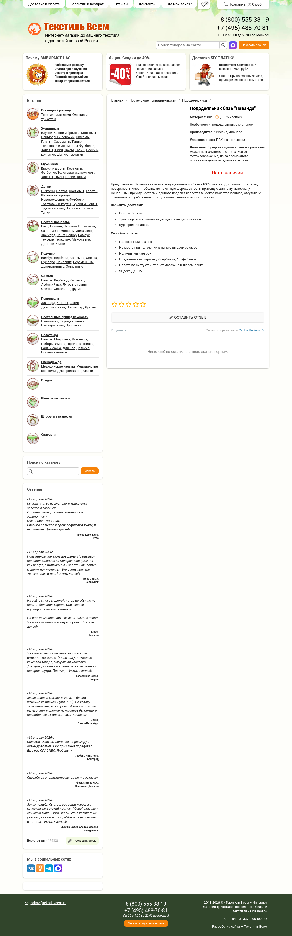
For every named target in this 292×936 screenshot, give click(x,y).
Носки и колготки (79, 208)
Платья (46, 141)
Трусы (69, 150)
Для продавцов (69, 371)
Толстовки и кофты (56, 204)
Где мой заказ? (179, 4)
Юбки (58, 150)
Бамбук (84, 235)
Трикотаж (62, 239)
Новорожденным (54, 199)
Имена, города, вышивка (74, 344)
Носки (70, 177)
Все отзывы (36, 840)
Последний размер (149, 69)
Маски (88, 371)
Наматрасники (52, 325)
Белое (60, 244)
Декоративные (52, 266)
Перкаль (70, 226)
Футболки (86, 146)
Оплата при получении (70, 69)
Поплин (56, 226)
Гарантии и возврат (87, 4)
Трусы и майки (52, 208)
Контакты (147, 4)
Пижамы (83, 137)
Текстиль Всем (255, 926)
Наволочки (49, 321)
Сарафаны (62, 141)
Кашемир (77, 258)
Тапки (79, 150)
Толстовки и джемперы (59, 146)
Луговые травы (75, 284)
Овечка (91, 258)
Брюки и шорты (53, 168)
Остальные (74, 266)
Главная (117, 100)
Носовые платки (54, 352)
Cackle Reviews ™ (251, 330)
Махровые (62, 339)
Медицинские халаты (58, 366)
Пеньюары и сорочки (57, 137)
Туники (77, 141)
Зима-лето (84, 231)
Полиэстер (75, 307)
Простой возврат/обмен (71, 77)
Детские (82, 348)
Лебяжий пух (51, 284)
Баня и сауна (51, 348)
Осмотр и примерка (68, 73)
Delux (61, 235)
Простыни (73, 325)
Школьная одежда (55, 195)
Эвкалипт (63, 262)
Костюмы (88, 133)
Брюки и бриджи (67, 133)
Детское (47, 244)
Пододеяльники (72, 321)
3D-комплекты (63, 231)
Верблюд (61, 258)
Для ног (69, 348)
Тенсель (47, 239)
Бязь (44, 226)
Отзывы (121, 4)
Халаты (47, 150)
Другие (75, 289)
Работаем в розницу (69, 65)
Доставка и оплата (44, 4)
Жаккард (48, 235)
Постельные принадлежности (152, 100)
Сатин (46, 231)
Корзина (238, 4)
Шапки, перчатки (70, 154)
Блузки (46, 133)
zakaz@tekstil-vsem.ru (48, 903)
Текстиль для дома (56, 115)
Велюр (71, 235)
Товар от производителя (72, 81)
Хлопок (62, 303)
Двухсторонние (53, 307)
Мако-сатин (81, 239)
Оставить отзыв (188, 317)
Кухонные (79, 339)
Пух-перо (48, 262)
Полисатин (86, 226)
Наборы (47, 344)
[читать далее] (58, 529)
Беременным (83, 262)
